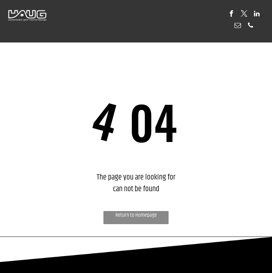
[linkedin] (257, 15)
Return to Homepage (136, 215)
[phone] (250, 26)
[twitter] (244, 15)
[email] (238, 26)
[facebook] (231, 15)
